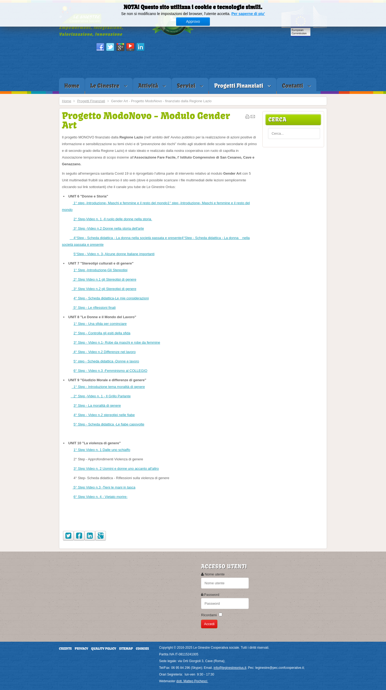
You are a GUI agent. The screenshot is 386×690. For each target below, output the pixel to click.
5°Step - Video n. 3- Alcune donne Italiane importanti (113, 254)
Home (66, 101)
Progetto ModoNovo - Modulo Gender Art (146, 120)
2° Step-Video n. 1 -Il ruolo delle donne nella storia (112, 219)
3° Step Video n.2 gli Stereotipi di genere (104, 289)
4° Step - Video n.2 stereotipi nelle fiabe (104, 415)
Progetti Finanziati (91, 101)
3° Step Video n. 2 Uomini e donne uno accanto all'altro (116, 469)
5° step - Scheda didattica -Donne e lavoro (106, 361)
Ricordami (209, 615)
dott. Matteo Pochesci (192, 681)
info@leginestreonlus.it (230, 668)
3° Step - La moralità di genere (97, 405)
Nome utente (215, 574)
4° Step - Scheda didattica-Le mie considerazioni (111, 298)
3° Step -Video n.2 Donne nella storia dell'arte (108, 228)
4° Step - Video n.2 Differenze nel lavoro (104, 352)
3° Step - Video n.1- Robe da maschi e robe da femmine (116, 342)
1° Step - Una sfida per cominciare (100, 324)
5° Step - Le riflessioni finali (94, 308)
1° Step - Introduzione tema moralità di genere (108, 387)
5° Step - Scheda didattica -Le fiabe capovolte (108, 424)
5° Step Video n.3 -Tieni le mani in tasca (104, 487)
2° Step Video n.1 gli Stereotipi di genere (104, 279)
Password (211, 595)
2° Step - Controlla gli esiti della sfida (101, 333)
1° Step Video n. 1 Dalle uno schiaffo (101, 450)
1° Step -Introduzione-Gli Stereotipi (100, 270)
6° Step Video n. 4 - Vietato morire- (100, 497)
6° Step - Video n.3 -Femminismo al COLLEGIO (110, 371)
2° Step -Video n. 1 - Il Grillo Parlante (101, 396)
